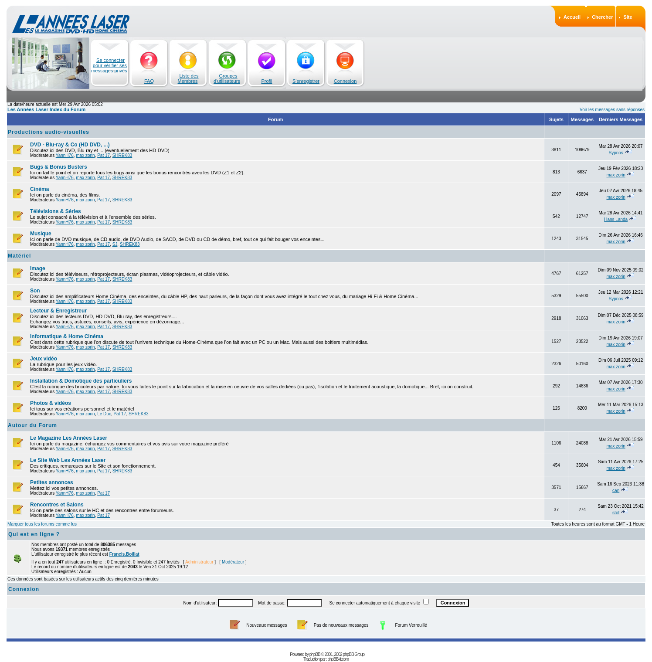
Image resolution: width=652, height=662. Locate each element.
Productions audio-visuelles (48, 132)
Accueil (572, 17)
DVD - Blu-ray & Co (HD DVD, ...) (70, 145)
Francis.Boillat (124, 554)
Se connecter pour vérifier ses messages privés (109, 65)
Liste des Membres (188, 78)
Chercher (602, 17)
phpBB (314, 648)
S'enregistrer (305, 81)
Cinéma (39, 189)
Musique (40, 234)
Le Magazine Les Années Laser (68, 438)
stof (615, 512)
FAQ (149, 81)
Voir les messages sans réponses (612, 109)
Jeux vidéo (43, 359)
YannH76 (65, 155)
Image (37, 268)
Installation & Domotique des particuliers (81, 381)
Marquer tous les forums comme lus (42, 524)
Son (35, 291)
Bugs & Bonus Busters (58, 167)
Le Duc (104, 413)
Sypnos (615, 152)
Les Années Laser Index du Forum (46, 109)
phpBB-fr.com (338, 653)
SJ (115, 244)
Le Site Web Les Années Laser (67, 460)
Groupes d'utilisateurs (227, 78)
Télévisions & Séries (55, 211)
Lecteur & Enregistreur (58, 311)
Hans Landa (616, 219)
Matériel (19, 256)
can (615, 490)
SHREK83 (122, 155)
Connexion (345, 81)
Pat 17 (103, 155)
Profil (266, 81)
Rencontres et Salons (57, 505)
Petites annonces (51, 482)
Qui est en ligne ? (34, 534)
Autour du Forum (32, 425)
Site (627, 17)
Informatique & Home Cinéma (66, 336)
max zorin (85, 155)
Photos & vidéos (50, 403)
